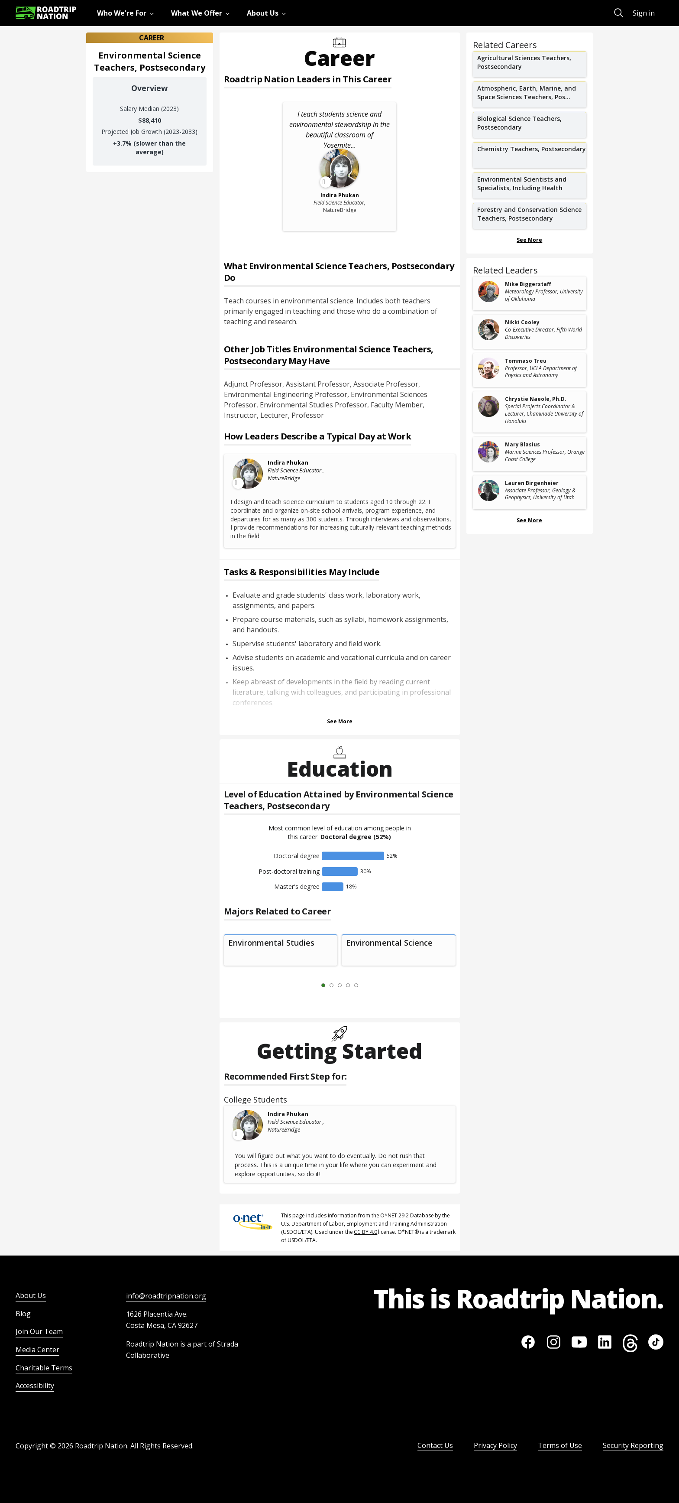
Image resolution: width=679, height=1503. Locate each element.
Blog (23, 1313)
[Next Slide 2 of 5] (369, 985)
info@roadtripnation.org (166, 1296)
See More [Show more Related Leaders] (529, 520)
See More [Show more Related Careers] (529, 240)
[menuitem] (127, 13)
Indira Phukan (288, 462)
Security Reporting (633, 1445)
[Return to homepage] (46, 13)
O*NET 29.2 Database (407, 1215)
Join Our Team (39, 1331)
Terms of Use (560, 1445)
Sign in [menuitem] (644, 13)
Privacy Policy (495, 1445)
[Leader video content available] (248, 474)
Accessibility (35, 1385)
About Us (31, 1295)
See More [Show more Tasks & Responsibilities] (339, 721)
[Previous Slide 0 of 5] (310, 985)
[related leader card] (530, 293)
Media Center (37, 1349)
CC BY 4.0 (365, 1232)
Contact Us (435, 1445)
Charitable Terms (44, 1368)
